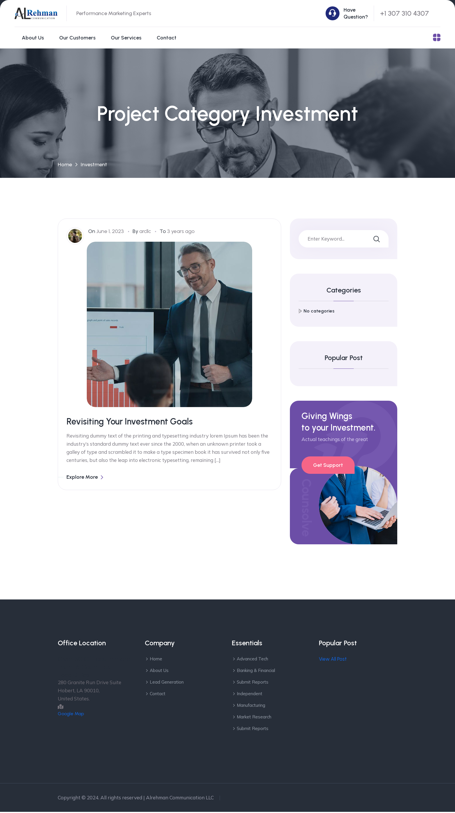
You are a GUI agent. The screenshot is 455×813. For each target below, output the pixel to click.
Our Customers (77, 38)
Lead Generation (167, 683)
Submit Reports (252, 683)
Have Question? (356, 13)
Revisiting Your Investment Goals (129, 422)
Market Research (254, 718)
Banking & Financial (256, 671)
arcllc (145, 232)
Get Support (328, 466)
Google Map (71, 715)
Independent (249, 695)
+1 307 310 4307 (404, 13)
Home (65, 165)
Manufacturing (251, 706)
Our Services (126, 38)
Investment (94, 165)
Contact (166, 38)
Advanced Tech (252, 660)
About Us (33, 38)
